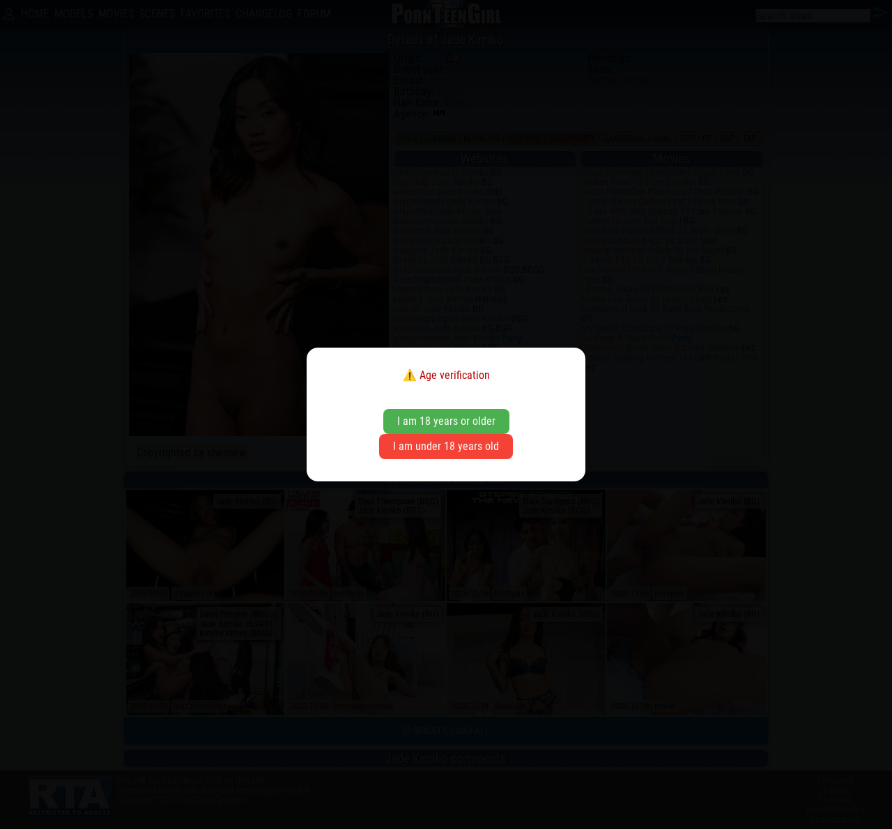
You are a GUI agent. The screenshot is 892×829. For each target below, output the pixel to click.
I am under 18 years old (446, 446)
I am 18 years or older (446, 421)
